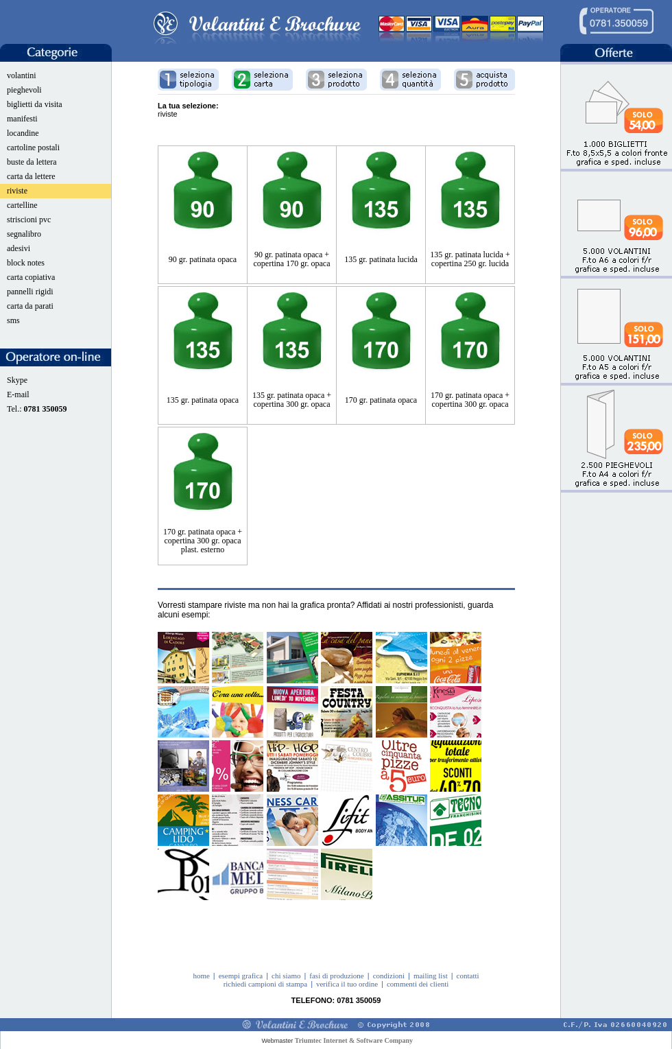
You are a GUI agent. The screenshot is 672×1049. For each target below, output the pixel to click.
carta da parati (30, 306)
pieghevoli (24, 90)
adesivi (18, 248)
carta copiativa (31, 277)
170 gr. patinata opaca (381, 400)
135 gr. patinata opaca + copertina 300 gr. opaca (291, 399)
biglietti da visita (34, 104)
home (201, 975)
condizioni (389, 975)
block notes (26, 263)
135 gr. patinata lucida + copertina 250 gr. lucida (469, 259)
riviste (17, 191)
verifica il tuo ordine (347, 984)
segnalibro (24, 234)
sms (13, 320)
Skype (17, 380)
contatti (468, 975)
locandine (23, 133)
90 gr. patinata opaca (203, 259)
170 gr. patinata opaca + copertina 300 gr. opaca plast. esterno (202, 540)
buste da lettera (32, 162)
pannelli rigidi (30, 291)
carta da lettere (31, 176)
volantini (21, 75)
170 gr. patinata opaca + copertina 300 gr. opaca (470, 399)
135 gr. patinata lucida (381, 259)
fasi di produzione (336, 975)
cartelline (22, 205)
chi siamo (286, 975)
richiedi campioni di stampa (266, 984)
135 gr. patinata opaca (203, 400)
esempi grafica (241, 975)
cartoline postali (33, 147)
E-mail (18, 394)
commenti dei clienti (417, 984)
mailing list (430, 975)
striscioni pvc (29, 219)
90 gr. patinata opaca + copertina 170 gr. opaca (292, 259)
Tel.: (37, 409)
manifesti (22, 118)
